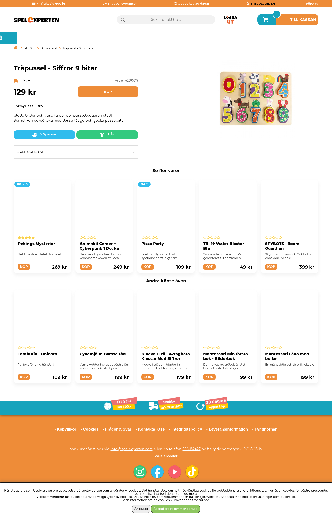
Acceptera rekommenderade (176, 508)
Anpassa (141, 508)
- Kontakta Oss (150, 429)
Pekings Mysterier (36, 243)
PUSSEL (30, 48)
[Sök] (166, 19)
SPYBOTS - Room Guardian (282, 246)
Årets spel (300, 38)
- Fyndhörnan (264, 429)
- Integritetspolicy (185, 429)
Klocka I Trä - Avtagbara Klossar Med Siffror (165, 356)
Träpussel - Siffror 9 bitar (80, 48)
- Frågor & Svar (117, 429)
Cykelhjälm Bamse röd (103, 354)
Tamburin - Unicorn (37, 354)
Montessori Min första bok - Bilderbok (225, 356)
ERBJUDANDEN (262, 4)
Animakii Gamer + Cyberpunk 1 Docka (99, 246)
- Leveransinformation (227, 429)
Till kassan (303, 19)
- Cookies (89, 429)
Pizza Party (152, 243)
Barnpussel (49, 48)
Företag (312, 4)
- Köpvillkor (65, 429)
